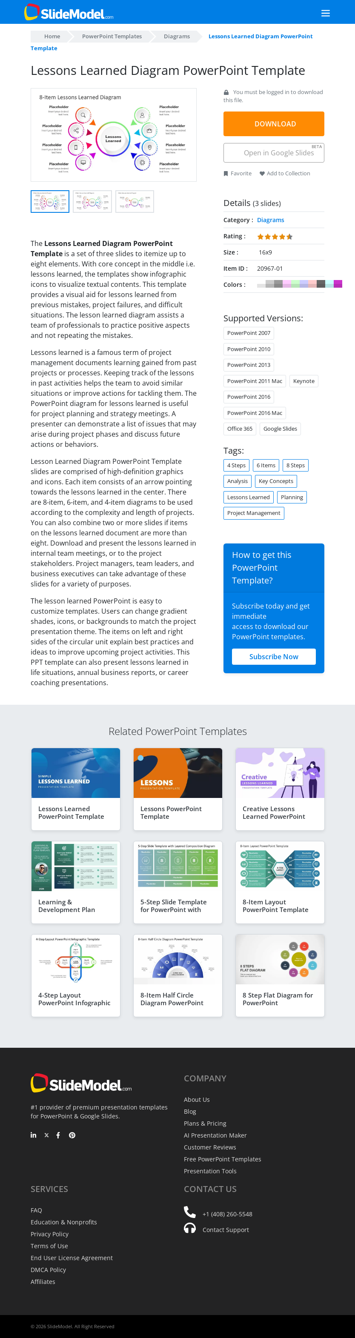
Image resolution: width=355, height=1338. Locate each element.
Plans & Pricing (205, 1123)
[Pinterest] (72, 1136)
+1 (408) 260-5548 (227, 1214)
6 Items (266, 465)
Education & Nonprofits (64, 1222)
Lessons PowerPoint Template (171, 812)
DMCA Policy (48, 1270)
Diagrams (177, 36)
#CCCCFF (304, 284)
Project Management (254, 513)
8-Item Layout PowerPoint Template (276, 906)
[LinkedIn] (34, 1136)
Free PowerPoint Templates (222, 1159)
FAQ (36, 1210)
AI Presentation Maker (215, 1135)
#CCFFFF (329, 284)
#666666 (321, 284)
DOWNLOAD (275, 124)
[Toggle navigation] (316, 12)
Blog (190, 1111)
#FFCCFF (287, 284)
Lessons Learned (248, 497)
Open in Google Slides (282, 150)
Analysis (237, 481)
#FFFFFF (261, 284)
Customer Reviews (210, 1147)
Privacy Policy (50, 1234)
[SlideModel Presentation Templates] (68, 11)
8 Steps (295, 465)
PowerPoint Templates (112, 36)
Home (52, 36)
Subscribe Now (273, 656)
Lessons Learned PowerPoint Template (71, 812)
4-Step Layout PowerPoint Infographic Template (74, 1003)
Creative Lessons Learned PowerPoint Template (274, 816)
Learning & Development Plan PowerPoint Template (71, 909)
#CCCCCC (270, 284)
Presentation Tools (210, 1171)
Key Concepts (276, 481)
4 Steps (236, 465)
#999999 (278, 284)
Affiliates (43, 1282)
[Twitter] (46, 1136)
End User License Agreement (72, 1258)
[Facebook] (59, 1136)
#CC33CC (338, 284)
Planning (292, 497)
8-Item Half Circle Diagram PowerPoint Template (171, 1003)
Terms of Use (49, 1246)
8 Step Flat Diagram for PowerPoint (278, 999)
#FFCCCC (312, 284)
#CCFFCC (295, 284)
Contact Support (226, 1230)
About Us (197, 1099)
